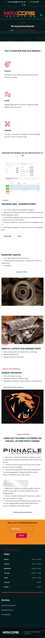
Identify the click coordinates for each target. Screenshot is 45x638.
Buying (7, 100)
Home (12, 30)
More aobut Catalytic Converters (13, 387)
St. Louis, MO (33, 2)
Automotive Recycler (8, 605)
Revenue (8, 71)
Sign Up (21, 535)
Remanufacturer (7, 610)
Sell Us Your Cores (21, 272)
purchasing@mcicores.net (16, 2)
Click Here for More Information (22, 512)
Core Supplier (6, 614)
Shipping (8, 130)
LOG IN (19, 236)
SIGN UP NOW (7, 236)
